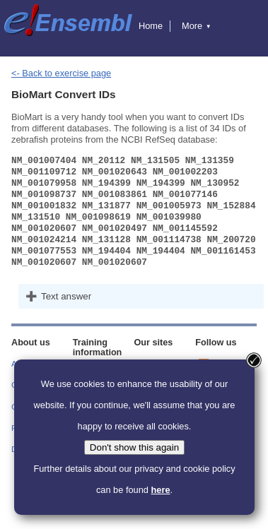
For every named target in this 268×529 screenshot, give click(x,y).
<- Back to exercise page (61, 73)
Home (151, 25)
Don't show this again (134, 447)
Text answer (66, 296)
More (196, 25)
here (160, 490)
